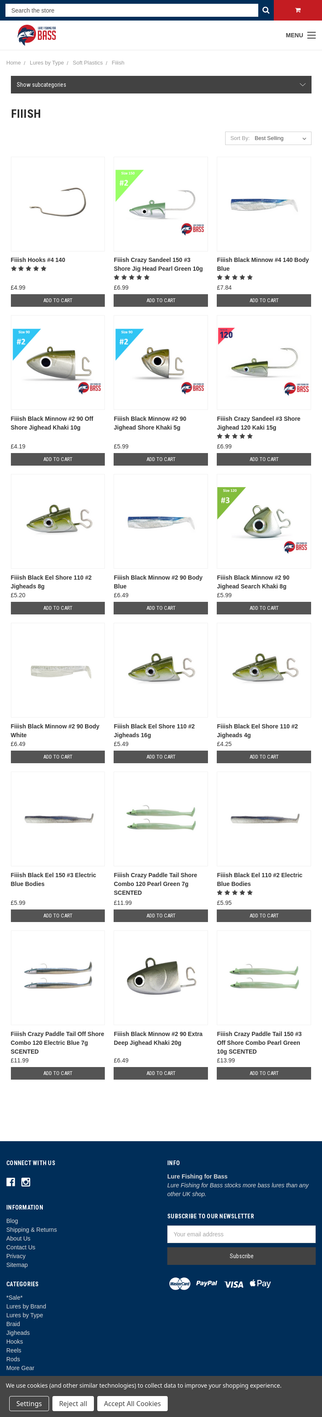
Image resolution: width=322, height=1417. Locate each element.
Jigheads (18, 1332)
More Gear (20, 1368)
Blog (12, 1221)
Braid (13, 1324)
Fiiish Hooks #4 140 (38, 259)
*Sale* (14, 1297)
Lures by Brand (26, 1306)
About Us (18, 1238)
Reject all (73, 1403)
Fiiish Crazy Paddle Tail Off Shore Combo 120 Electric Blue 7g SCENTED (57, 1043)
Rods (13, 1359)
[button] (161, 84)
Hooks (14, 1341)
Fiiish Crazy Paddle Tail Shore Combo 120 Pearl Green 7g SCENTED (155, 884)
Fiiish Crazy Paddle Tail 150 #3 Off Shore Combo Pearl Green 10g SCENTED (259, 1043)
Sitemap (17, 1265)
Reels (13, 1350)
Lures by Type (24, 1315)
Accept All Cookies (132, 1403)
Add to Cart (58, 300)
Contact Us (20, 1247)
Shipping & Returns (31, 1229)
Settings (29, 1403)
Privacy (16, 1256)
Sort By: (239, 138)
